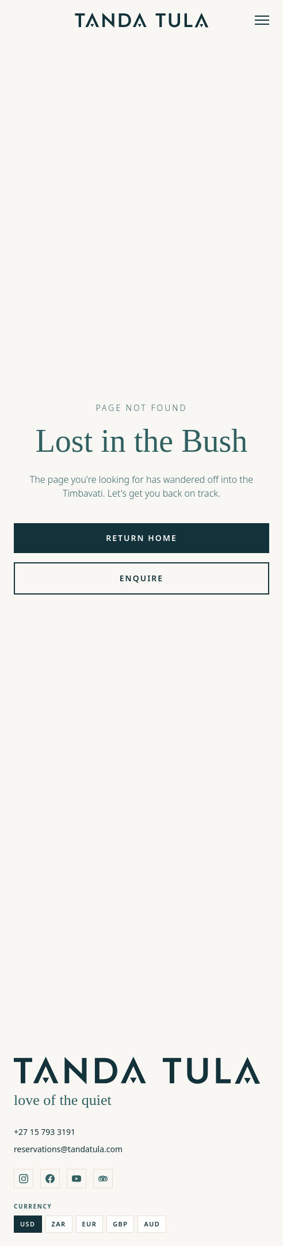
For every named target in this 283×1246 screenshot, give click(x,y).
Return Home (141, 537)
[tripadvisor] (103, 1178)
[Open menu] (262, 20)
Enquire (141, 578)
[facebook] (50, 1178)
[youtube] (76, 1178)
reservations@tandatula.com (68, 1149)
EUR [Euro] (89, 1224)
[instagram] (23, 1178)
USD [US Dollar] (28, 1224)
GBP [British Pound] (120, 1224)
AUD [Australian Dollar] (152, 1224)
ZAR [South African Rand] (59, 1224)
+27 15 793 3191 (44, 1131)
